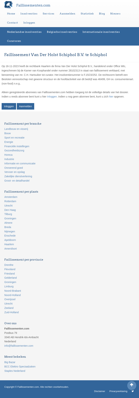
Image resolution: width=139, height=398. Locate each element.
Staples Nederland (14, 370)
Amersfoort (10, 248)
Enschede (10, 235)
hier (111, 96)
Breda (7, 227)
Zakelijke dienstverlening (18, 176)
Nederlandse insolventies (24, 31)
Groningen (10, 218)
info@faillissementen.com (18, 345)
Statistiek (87, 13)
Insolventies (28, 13)
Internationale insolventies (101, 31)
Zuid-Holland (11, 312)
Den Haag (10, 209)
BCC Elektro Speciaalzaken (19, 366)
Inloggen (29, 22)
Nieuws (115, 13)
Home (11, 13)
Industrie (9, 159)
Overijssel (9, 299)
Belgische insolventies (62, 31)
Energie (8, 142)
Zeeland (9, 308)
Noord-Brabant (12, 290)
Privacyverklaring (118, 391)
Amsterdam (10, 196)
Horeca (8, 154)
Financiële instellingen (16, 146)
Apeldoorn (10, 240)
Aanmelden (67, 13)
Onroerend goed (13, 167)
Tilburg (8, 214)
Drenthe (8, 264)
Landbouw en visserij (16, 128)
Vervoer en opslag (14, 172)
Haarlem (9, 244)
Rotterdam (10, 201)
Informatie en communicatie (19, 163)
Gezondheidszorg (14, 150)
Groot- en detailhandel (17, 180)
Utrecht (8, 205)
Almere (8, 222)
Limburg (9, 286)
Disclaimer (99, 391)
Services (48, 13)
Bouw (7, 133)
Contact (12, 22)
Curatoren (14, 40)
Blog (102, 13)
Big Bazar (9, 362)
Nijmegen (9, 231)
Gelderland (10, 277)
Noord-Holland (12, 295)
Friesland (9, 273)
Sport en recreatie (14, 137)
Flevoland (9, 269)
